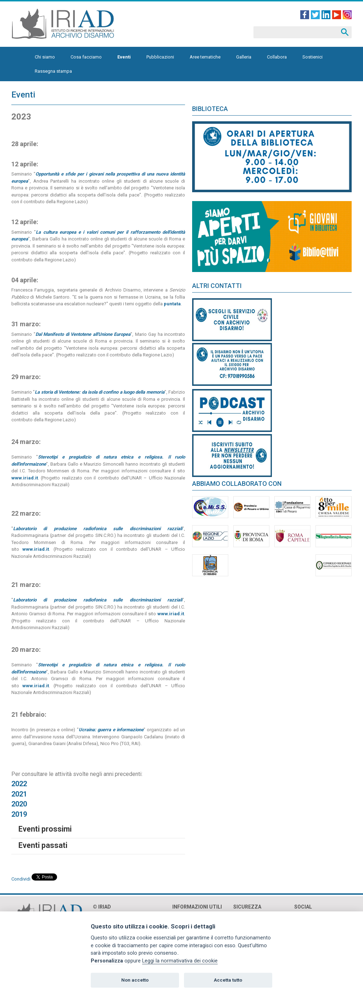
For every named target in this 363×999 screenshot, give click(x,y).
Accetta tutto (228, 980)
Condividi (20, 879)
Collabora (277, 57)
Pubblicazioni (160, 57)
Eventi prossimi (45, 829)
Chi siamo (45, 57)
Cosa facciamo (86, 57)
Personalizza (107, 961)
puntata (172, 303)
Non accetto (135, 980)
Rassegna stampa (53, 71)
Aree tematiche (205, 57)
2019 (19, 814)
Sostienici (312, 57)
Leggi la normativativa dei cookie (180, 961)
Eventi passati (42, 845)
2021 (19, 794)
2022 (19, 783)
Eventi (124, 57)
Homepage (19, 57)
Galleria (243, 57)
